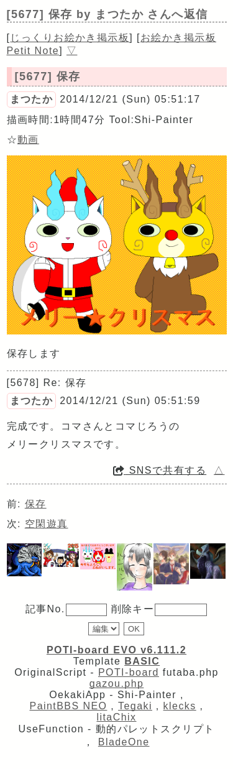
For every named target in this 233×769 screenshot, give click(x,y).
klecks (179, 706)
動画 (28, 139)
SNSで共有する (159, 470)
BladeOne (124, 742)
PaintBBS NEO (68, 706)
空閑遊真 (46, 523)
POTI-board (128, 672)
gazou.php (116, 683)
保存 (36, 504)
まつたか (31, 99)
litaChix (117, 717)
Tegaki (135, 706)
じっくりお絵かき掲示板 (69, 37)
